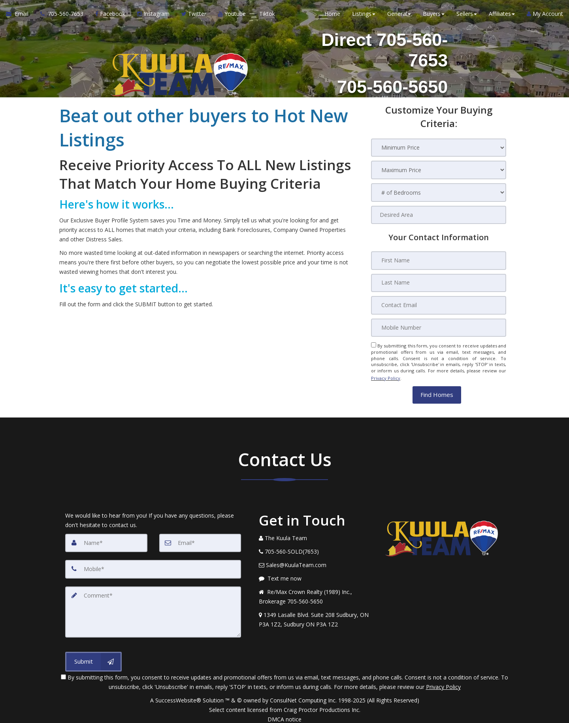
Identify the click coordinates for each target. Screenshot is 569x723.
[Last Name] (438, 282)
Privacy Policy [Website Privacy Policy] (385, 376)
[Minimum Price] (438, 148)
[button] (437, 391)
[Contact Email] (438, 305)
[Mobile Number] (438, 327)
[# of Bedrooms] (438, 193)
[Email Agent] (20, 16)
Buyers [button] (434, 15)
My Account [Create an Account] (545, 15)
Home (332, 15)
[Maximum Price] (438, 170)
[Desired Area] (438, 215)
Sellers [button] (466, 15)
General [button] (399, 15)
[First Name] (438, 260)
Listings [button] (363, 15)
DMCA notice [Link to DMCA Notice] (284, 714)
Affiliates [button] (502, 15)
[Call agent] (61, 16)
